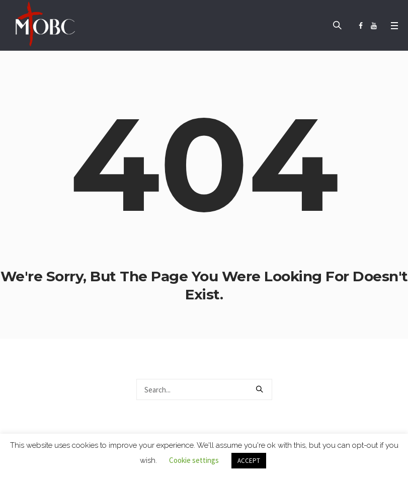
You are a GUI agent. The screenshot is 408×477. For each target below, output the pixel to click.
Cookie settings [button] (194, 460)
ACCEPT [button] (248, 460)
